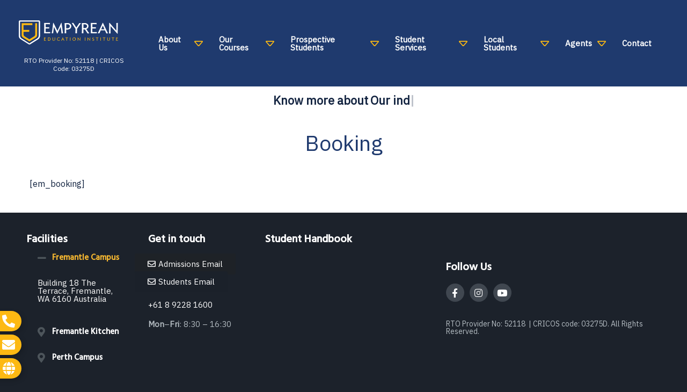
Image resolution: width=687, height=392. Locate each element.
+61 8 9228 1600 (180, 305)
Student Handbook (308, 239)
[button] (82, 258)
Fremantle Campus (85, 257)
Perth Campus (77, 357)
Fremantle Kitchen (85, 331)
